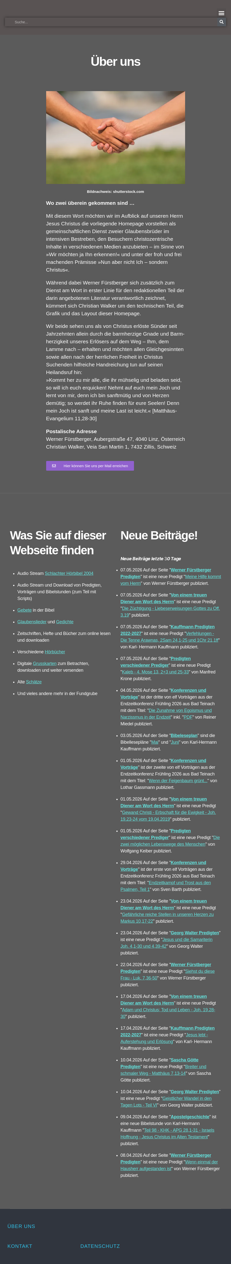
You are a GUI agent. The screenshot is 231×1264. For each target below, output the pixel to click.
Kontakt (20, 1246)
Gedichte (64, 621)
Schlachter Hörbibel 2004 (69, 573)
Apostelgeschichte (190, 1116)
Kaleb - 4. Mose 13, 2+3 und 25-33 (155, 671)
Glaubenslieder (31, 621)
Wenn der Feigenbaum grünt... (178, 780)
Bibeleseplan (184, 735)
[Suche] (221, 22)
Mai (154, 742)
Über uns (21, 1226)
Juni (175, 742)
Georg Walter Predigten (195, 932)
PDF (188, 717)
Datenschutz (100, 1246)
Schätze (34, 681)
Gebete (24, 610)
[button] (221, 13)
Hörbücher (55, 651)
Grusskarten (45, 663)
